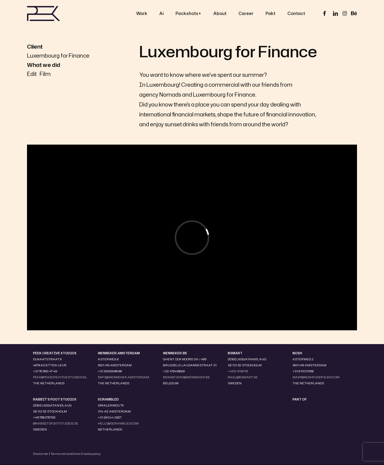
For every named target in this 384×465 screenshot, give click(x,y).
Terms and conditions (65, 454)
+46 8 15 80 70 (238, 371)
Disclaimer (40, 454)
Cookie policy (91, 454)
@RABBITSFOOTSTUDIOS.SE (55, 423)
